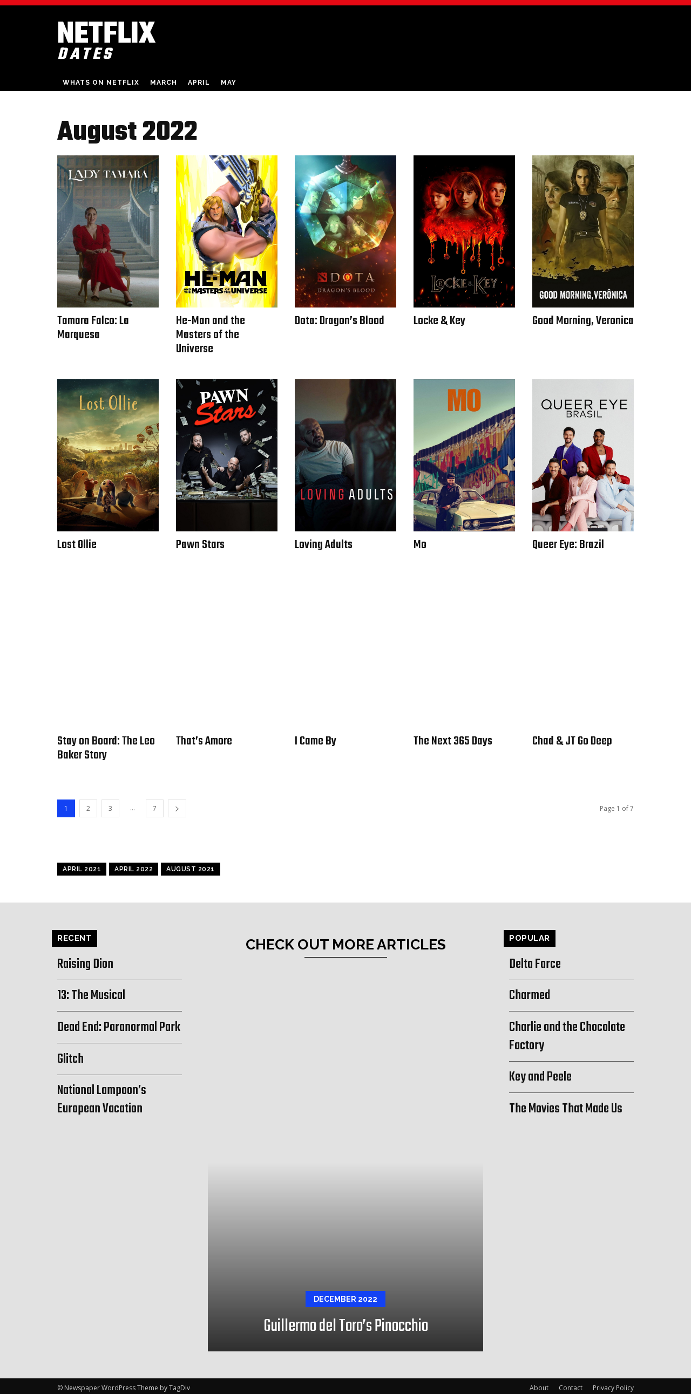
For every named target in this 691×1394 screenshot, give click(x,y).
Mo (420, 543)
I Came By (316, 738)
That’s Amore (204, 738)
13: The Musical (93, 992)
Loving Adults (324, 543)
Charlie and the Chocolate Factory (571, 1033)
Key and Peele (543, 1073)
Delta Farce (537, 960)
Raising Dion (86, 960)
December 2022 (345, 1295)
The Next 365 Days (453, 738)
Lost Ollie (77, 543)
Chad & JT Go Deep (572, 738)
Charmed (530, 992)
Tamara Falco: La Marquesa (94, 327)
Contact (570, 1384)
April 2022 (133, 865)
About (539, 1384)
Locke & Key (440, 321)
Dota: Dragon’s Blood (340, 321)
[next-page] (177, 805)
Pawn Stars (201, 543)
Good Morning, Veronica (563, 327)
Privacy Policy (613, 1384)
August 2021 (190, 865)
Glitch (71, 1073)
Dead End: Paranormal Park (110, 1033)
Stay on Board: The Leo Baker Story (106, 745)
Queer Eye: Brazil (568, 543)
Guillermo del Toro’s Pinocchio (345, 1322)
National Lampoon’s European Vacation (104, 1114)
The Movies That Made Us (570, 1105)
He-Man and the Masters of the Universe (210, 334)
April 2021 (81, 865)
